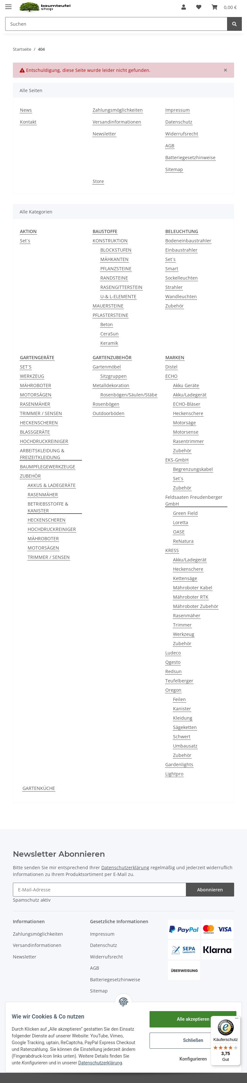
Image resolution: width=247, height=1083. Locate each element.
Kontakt (28, 122)
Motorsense (185, 432)
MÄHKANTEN (114, 259)
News (26, 110)
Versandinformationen (117, 122)
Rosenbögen (106, 404)
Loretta (180, 522)
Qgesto (172, 662)
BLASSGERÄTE (35, 432)
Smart (171, 268)
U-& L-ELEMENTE (118, 296)
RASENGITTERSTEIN (121, 287)
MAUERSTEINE (108, 306)
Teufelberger (179, 681)
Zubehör (174, 306)
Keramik (109, 343)
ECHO (171, 376)
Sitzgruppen (113, 376)
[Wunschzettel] (198, 7)
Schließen (189, 1038)
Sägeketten (185, 727)
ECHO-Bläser (186, 404)
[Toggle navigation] (8, 4)
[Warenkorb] (224, 7)
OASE (179, 532)
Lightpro (174, 774)
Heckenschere (188, 413)
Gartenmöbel (107, 367)
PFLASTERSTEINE (110, 315)
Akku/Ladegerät (189, 395)
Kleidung (182, 718)
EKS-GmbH (176, 460)
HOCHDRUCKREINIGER (44, 441)
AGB (169, 146)
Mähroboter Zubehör (195, 606)
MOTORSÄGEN (35, 395)
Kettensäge (185, 578)
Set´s (25, 241)
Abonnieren (210, 890)
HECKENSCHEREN (39, 423)
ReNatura (183, 541)
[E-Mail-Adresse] (99, 890)
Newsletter (104, 134)
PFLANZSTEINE (116, 268)
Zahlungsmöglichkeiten (118, 110)
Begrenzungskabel (193, 469)
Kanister (182, 709)
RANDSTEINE (114, 278)
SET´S (26, 367)
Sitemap (174, 169)
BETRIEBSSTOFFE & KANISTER (48, 507)
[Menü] (237, 1020)
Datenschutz (178, 122)
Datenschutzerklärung (125, 867)
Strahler (174, 287)
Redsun (173, 671)
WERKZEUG (32, 376)
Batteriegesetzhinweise (190, 157)
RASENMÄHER (35, 404)
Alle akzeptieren (189, 1016)
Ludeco (173, 653)
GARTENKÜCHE (39, 788)
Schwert (181, 736)
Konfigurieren (189, 1056)
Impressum (177, 110)
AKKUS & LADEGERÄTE (52, 485)
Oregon (173, 690)
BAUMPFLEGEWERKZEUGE (47, 467)
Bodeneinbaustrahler (188, 241)
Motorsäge (184, 423)
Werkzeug (183, 634)
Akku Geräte (186, 385)
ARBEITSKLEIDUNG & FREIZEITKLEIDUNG (42, 453)
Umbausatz (185, 746)
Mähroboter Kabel (192, 588)
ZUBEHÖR (30, 476)
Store (98, 181)
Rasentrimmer (188, 441)
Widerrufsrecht (181, 134)
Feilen (179, 699)
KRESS (172, 550)
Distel (171, 367)
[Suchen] (116, 24)
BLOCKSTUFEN (116, 250)
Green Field (185, 513)
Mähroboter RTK (190, 597)
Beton (106, 324)
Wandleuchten (181, 296)
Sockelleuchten (181, 278)
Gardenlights (179, 764)
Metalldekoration (111, 385)
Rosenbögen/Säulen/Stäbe (128, 395)
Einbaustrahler (181, 250)
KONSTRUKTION (110, 241)
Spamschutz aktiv (31, 900)
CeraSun (109, 334)
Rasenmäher (186, 615)
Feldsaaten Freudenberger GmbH (194, 500)
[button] (183, 7)
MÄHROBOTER (35, 385)
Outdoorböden (108, 413)
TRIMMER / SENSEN (41, 413)
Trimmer (182, 625)
